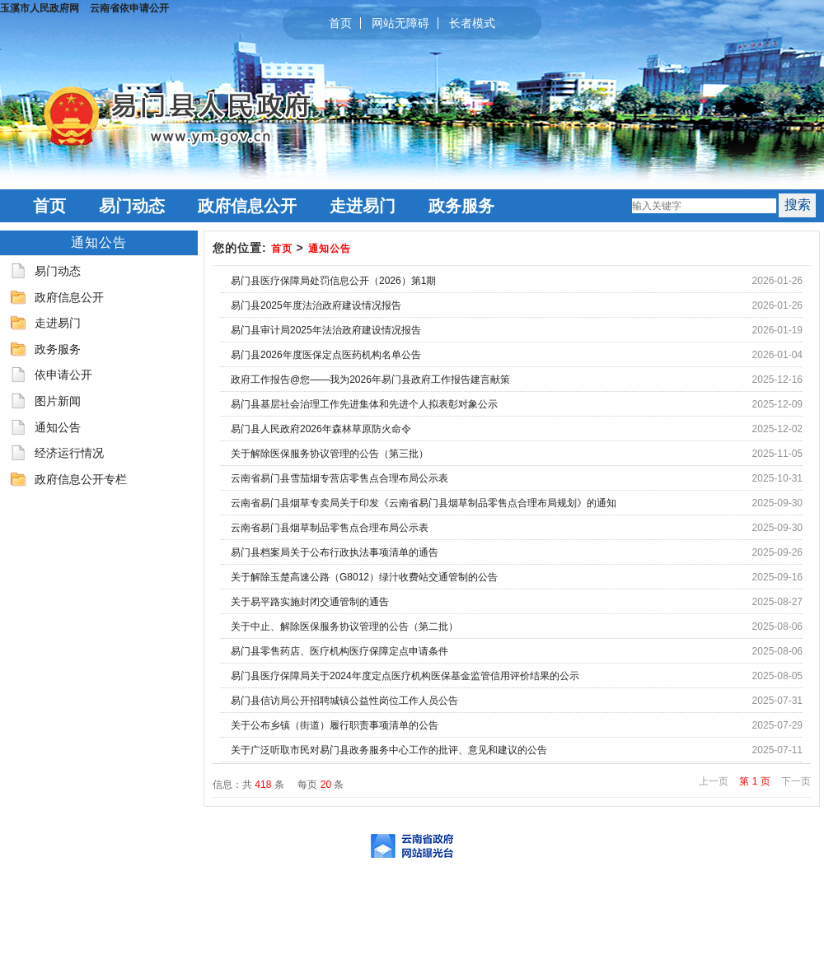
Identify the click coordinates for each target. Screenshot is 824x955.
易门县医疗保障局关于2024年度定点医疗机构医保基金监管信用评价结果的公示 (405, 676)
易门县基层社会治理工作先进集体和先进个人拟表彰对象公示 (364, 404)
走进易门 (363, 206)
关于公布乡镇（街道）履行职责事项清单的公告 (334, 725)
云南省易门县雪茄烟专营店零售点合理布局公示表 (339, 478)
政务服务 (461, 206)
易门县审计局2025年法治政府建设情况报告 (326, 330)
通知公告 (58, 427)
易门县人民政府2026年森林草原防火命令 (321, 429)
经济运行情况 (69, 452)
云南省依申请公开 (129, 8)
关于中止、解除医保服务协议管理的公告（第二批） (344, 626)
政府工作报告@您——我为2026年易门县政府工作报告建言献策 (370, 379)
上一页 (713, 781)
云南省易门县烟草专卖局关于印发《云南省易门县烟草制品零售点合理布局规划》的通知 (423, 503)
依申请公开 (63, 374)
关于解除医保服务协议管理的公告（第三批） (329, 453)
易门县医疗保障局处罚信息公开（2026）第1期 (333, 280)
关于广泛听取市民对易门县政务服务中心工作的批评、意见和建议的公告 (389, 750)
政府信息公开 (247, 206)
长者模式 (472, 23)
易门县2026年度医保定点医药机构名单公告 (326, 355)
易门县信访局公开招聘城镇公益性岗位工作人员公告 (344, 700)
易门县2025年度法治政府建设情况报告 (316, 305)
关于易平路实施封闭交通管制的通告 (310, 602)
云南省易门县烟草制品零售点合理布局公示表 (329, 527)
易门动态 (132, 206)
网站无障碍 (400, 23)
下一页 (796, 781)
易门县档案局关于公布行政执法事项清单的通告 (334, 552)
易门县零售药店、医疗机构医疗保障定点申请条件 (339, 651)
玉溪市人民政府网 (39, 8)
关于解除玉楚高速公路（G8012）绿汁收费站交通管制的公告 (364, 577)
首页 (340, 23)
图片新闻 (58, 401)
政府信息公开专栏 (81, 479)
